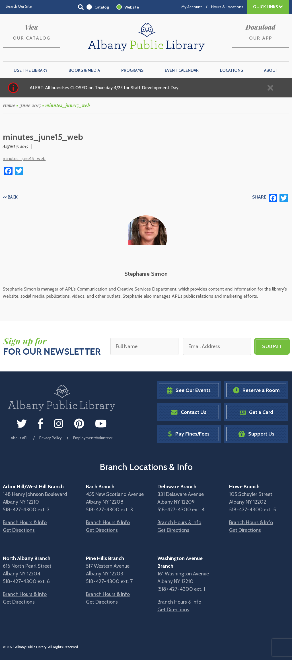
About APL (19, 438)
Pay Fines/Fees (188, 434)
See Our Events (189, 390)
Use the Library (31, 70)
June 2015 (30, 105)
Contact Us (188, 412)
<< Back (10, 197)
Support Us (256, 434)
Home (9, 105)
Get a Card (257, 412)
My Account (191, 6)
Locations (231, 70)
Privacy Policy (50, 438)
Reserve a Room (256, 390)
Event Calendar (182, 70)
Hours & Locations (227, 6)
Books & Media (84, 70)
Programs (132, 70)
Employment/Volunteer (92, 438)
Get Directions (19, 530)
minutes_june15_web (24, 158)
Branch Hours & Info (25, 522)
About (271, 70)
